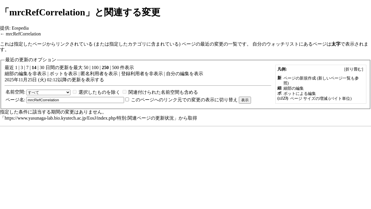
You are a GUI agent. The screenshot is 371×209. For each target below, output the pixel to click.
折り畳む (353, 69)
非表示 (39, 73)
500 (115, 67)
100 (95, 67)
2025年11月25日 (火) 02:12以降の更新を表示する (54, 79)
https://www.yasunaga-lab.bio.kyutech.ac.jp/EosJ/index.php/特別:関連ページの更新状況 (89, 118)
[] (353, 69)
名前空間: (15, 91)
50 (86, 67)
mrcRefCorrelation (23, 33)
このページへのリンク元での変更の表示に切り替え (184, 99)
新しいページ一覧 (334, 78)
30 (42, 67)
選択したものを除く (99, 92)
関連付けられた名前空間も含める (163, 92)
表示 (72, 73)
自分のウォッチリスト (275, 44)
